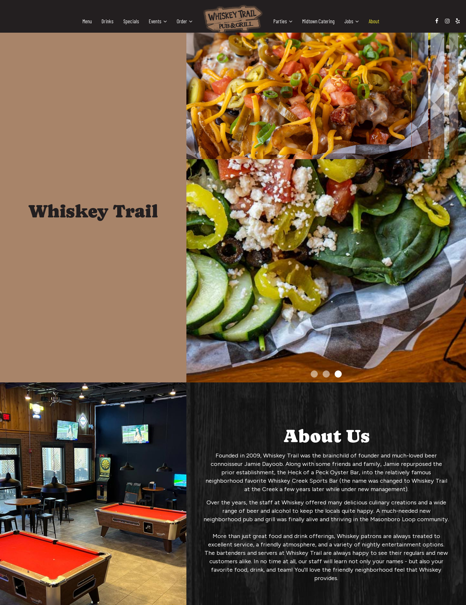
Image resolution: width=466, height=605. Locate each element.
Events (158, 21)
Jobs (351, 21)
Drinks (108, 21)
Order (185, 21)
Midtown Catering (318, 21)
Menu (87, 21)
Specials (131, 21)
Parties (283, 21)
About (374, 21)
